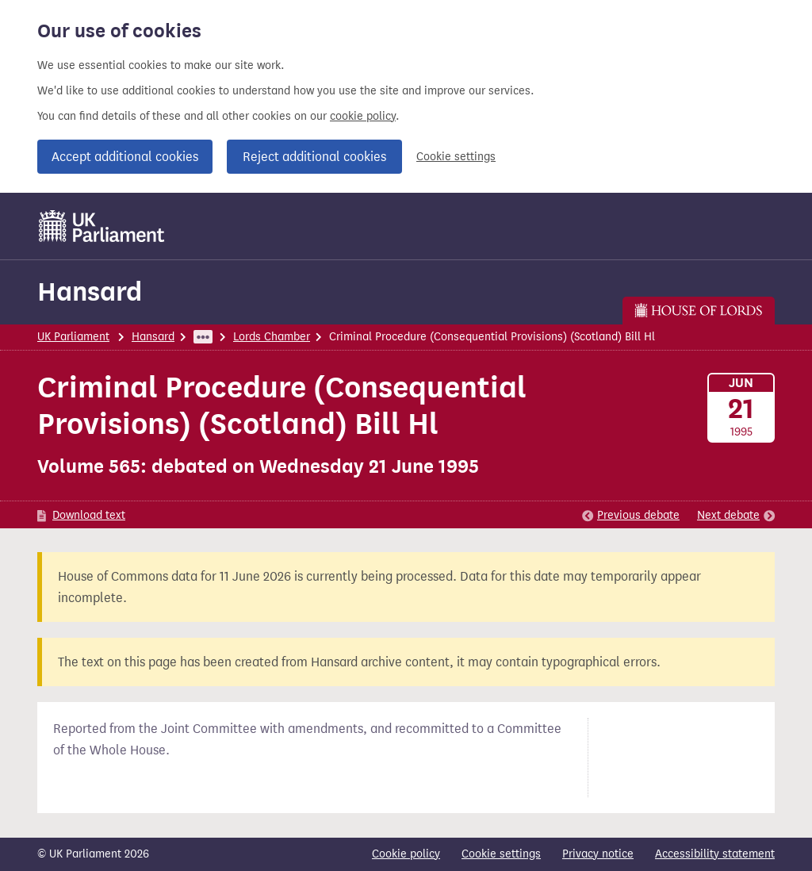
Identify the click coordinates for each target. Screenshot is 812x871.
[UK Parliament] (102, 226)
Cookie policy (406, 854)
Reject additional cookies (314, 156)
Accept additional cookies (125, 156)
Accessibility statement (715, 854)
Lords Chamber (271, 336)
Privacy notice (598, 854)
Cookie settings (456, 156)
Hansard (89, 291)
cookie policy (363, 116)
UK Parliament (73, 336)
